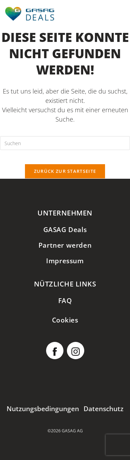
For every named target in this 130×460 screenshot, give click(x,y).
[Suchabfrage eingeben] (65, 143)
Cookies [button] (65, 320)
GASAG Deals (65, 229)
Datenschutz (103, 408)
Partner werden (65, 245)
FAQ (65, 300)
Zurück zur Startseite (65, 171)
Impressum (65, 260)
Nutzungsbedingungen (43, 408)
